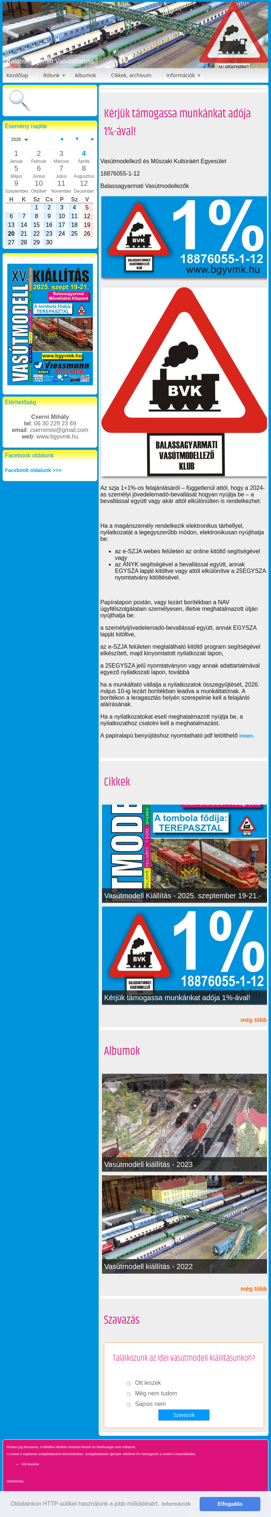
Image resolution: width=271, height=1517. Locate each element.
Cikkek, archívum (131, 75)
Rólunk (51, 75)
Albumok (85, 75)
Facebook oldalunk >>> (33, 470)
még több (254, 1020)
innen (246, 736)
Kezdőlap (17, 75)
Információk (180, 75)
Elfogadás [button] (230, 1504)
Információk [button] (176, 1504)
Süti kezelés (30, 1464)
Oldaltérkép (15, 1481)
